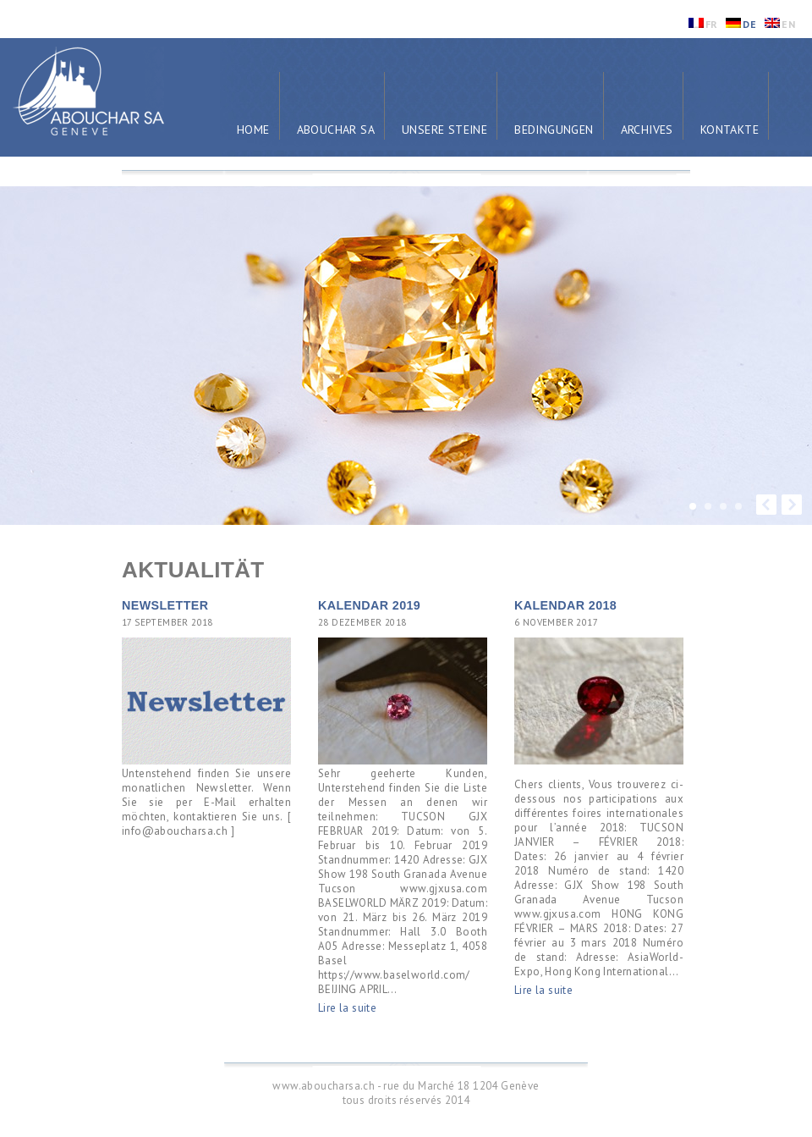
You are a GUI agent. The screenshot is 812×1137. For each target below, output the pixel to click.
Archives (647, 129)
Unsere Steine (444, 129)
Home (253, 129)
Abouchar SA (336, 129)
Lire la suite (347, 1008)
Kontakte (729, 129)
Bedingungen (553, 129)
